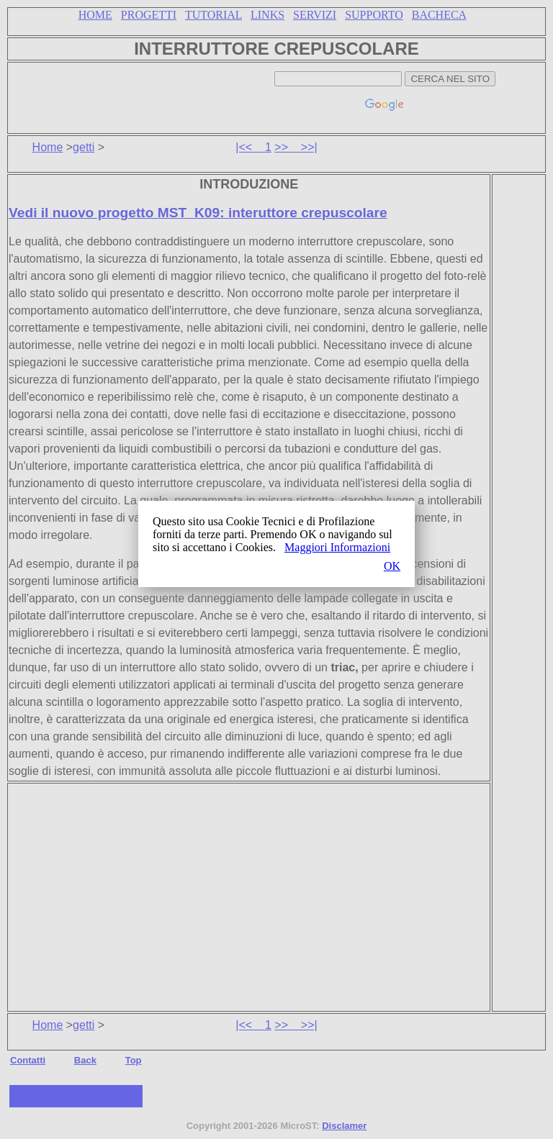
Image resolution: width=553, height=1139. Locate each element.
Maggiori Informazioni (337, 547)
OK (392, 566)
